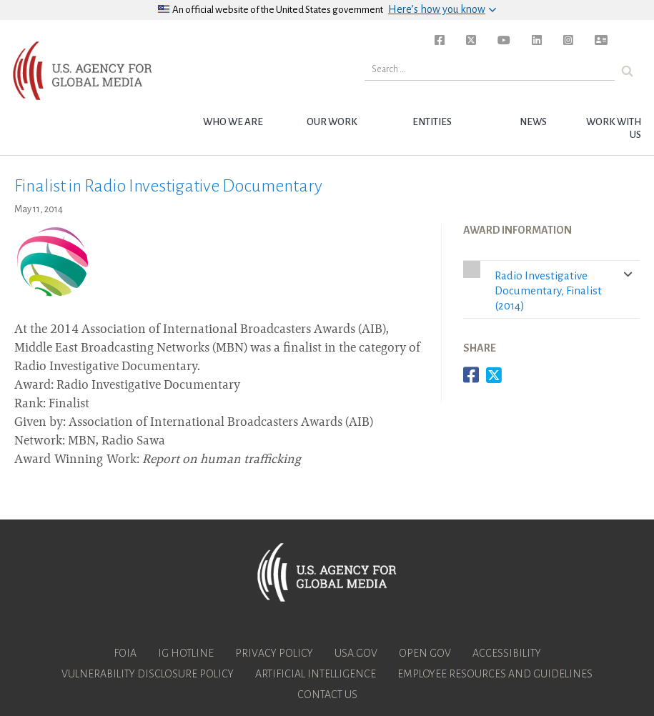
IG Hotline (186, 653)
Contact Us (327, 694)
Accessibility (506, 653)
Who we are (233, 121)
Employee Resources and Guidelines (495, 674)
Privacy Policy (274, 653)
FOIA (125, 653)
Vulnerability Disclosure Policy (147, 674)
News (533, 121)
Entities (432, 121)
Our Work (332, 121)
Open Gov (425, 653)
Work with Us (613, 128)
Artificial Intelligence (315, 674)
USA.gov (356, 653)
